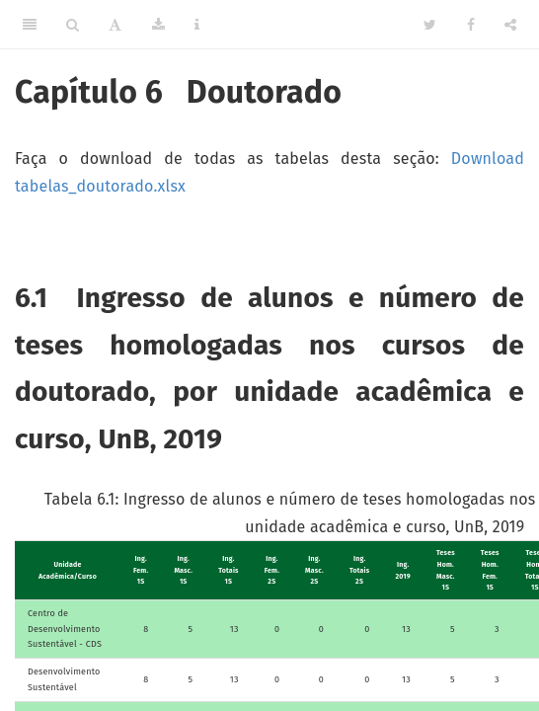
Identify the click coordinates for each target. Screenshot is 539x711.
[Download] (158, 24)
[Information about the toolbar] (197, 24)
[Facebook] (471, 24)
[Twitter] (430, 24)
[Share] (510, 24)
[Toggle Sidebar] (29, 24)
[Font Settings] (115, 24)
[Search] (72, 24)
